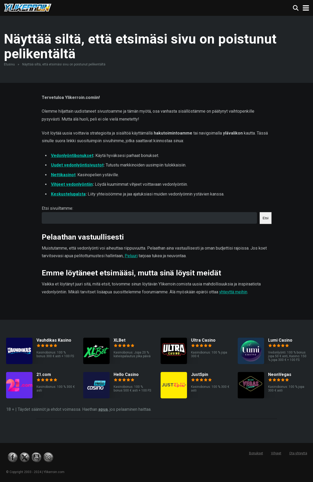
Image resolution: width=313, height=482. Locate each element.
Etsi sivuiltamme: (57, 208)
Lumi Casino (280, 340)
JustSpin (199, 374)
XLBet (119, 340)
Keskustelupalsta (68, 194)
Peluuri (131, 255)
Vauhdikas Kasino (53, 340)
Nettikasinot (63, 174)
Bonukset (256, 453)
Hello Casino (126, 374)
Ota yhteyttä (298, 453)
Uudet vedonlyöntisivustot (77, 165)
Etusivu (9, 64)
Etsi (265, 218)
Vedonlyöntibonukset (72, 155)
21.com (43, 374)
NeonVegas (279, 374)
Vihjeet (276, 453)
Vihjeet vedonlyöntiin (72, 184)
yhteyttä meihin (233, 291)
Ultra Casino (203, 340)
